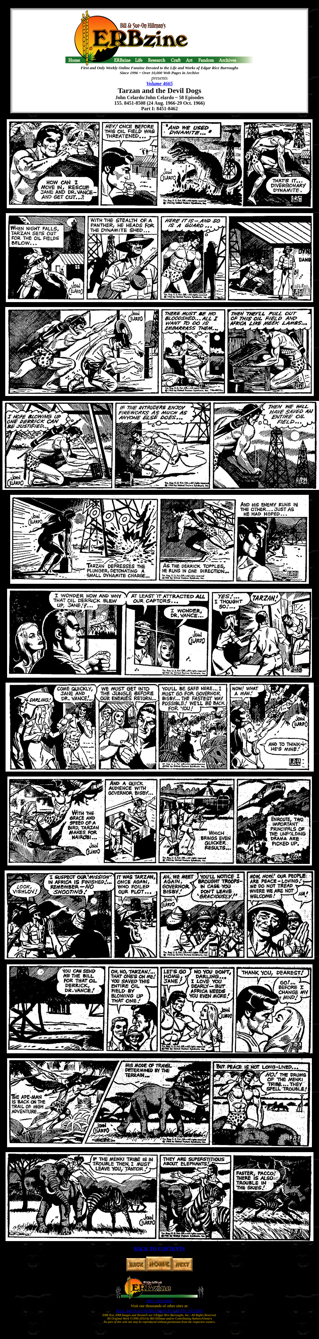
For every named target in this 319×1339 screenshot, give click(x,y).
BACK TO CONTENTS (159, 1248)
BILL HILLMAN (159, 1301)
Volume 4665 (159, 83)
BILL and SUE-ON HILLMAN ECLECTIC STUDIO (159, 1310)
